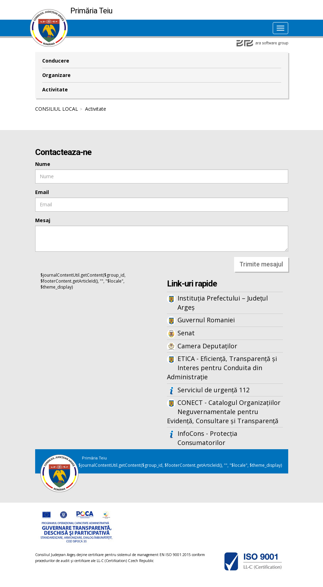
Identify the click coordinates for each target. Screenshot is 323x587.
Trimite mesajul (261, 264)
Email (42, 192)
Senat (186, 333)
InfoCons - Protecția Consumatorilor (207, 438)
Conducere (55, 60)
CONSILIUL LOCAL (56, 108)
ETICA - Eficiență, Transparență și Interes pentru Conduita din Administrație (222, 367)
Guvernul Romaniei (206, 320)
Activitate (55, 89)
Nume (42, 164)
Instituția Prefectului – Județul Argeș (222, 302)
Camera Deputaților (207, 346)
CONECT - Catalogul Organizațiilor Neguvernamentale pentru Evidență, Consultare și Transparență (223, 411)
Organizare (56, 75)
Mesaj (42, 220)
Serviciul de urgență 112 (213, 390)
